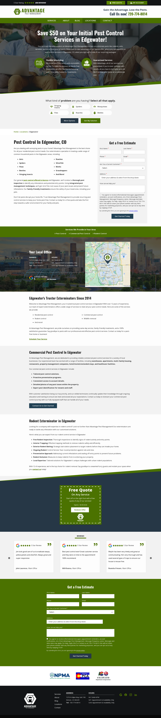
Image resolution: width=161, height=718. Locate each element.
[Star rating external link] (47, 3)
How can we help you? (108, 183)
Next (151, 558)
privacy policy (133, 211)
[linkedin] (136, 694)
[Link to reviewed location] (34, 545)
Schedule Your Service (38, 339)
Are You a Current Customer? (110, 164)
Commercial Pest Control (80, 234)
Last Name (127, 148)
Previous (9, 558)
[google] (121, 694)
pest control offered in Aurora (36, 180)
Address (103, 174)
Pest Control (61, 234)
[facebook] (125, 694)
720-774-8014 (38, 265)
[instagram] (130, 694)
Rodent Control (100, 234)
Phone (102, 156)
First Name (104, 148)
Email (125, 156)
